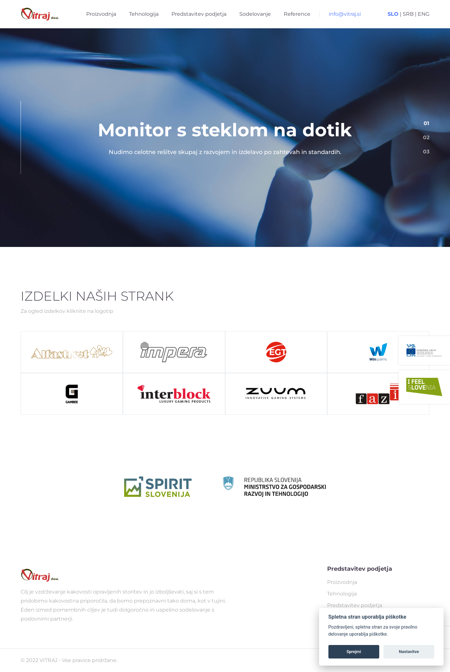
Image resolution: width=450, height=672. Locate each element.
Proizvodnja (101, 14)
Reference (297, 14)
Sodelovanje (255, 14)
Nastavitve (409, 651)
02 (426, 137)
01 (426, 123)
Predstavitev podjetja (198, 14)
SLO (393, 14)
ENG (423, 14)
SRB (408, 14)
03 (426, 152)
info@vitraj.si (345, 14)
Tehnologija (144, 14)
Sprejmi (353, 651)
